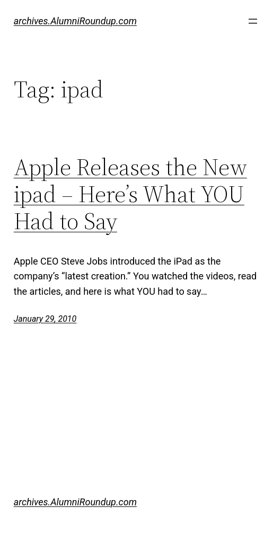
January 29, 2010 (45, 319)
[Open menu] (252, 21)
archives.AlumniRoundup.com (75, 20)
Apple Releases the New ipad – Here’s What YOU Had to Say (130, 194)
